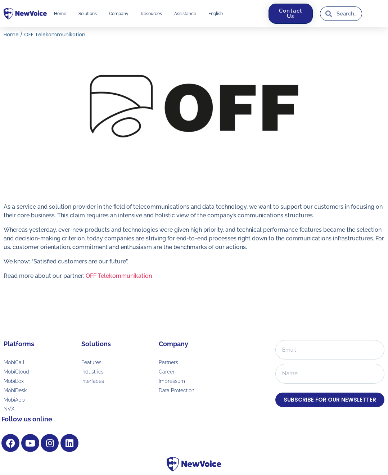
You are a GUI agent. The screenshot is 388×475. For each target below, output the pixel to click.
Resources (151, 13)
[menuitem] (215, 13)
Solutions (87, 13)
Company (118, 13)
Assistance (185, 13)
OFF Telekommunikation (119, 275)
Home (60, 13)
